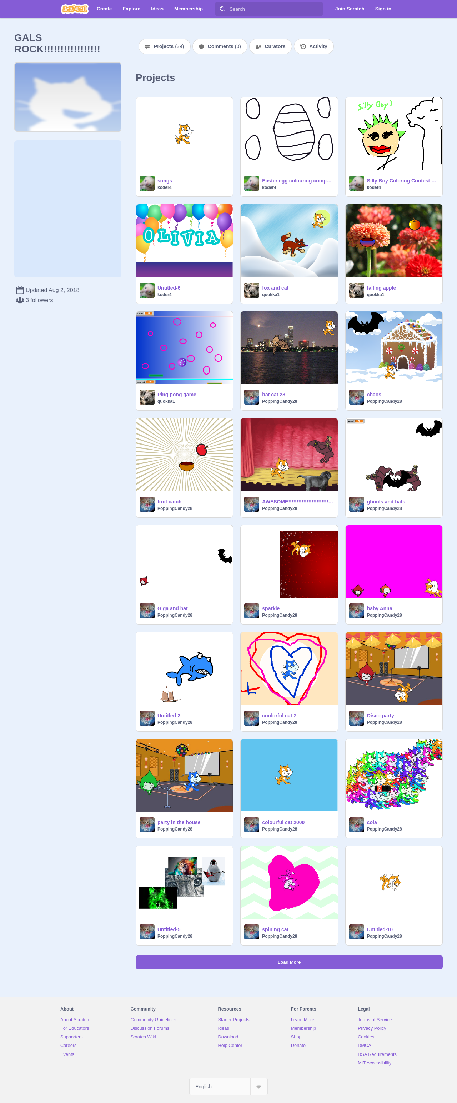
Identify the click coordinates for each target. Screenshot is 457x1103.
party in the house (179, 822)
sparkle (271, 608)
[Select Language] (228, 1086)
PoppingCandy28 (279, 401)
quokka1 (271, 294)
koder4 (164, 187)
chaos (374, 394)
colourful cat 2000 (283, 822)
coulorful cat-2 (279, 715)
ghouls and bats (386, 502)
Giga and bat (172, 608)
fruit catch (169, 502)
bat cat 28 (273, 394)
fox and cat (275, 288)
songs (164, 181)
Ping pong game (176, 394)
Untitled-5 (169, 929)
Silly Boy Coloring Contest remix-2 (402, 181)
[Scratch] (74, 9)
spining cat (275, 929)
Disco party (380, 715)
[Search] (222, 9)
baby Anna (379, 608)
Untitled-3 (169, 715)
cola (372, 822)
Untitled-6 (169, 288)
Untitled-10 (380, 929)
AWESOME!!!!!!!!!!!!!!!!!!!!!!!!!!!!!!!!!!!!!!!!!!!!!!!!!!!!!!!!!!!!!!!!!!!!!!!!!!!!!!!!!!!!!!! (297, 502)
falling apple (381, 288)
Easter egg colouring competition (297, 181)
